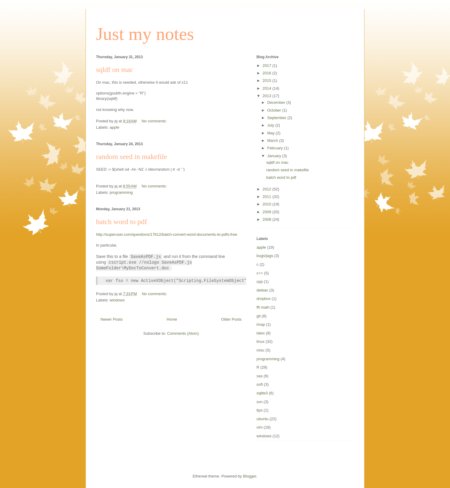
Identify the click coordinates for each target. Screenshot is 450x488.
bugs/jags (264, 255)
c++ (259, 273)
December (276, 102)
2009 (267, 212)
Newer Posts (111, 319)
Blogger (249, 476)
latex (260, 333)
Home (172, 319)
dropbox (263, 298)
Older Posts (231, 319)
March (273, 140)
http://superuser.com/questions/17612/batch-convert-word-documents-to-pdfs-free (166, 234)
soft (259, 384)
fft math (262, 307)
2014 (267, 88)
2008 (267, 219)
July (271, 125)
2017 (267, 65)
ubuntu (262, 419)
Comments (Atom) (183, 333)
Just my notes (145, 34)
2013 (267, 96)
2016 (267, 73)
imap (260, 324)
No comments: (155, 121)
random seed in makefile (131, 156)
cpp (259, 281)
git (258, 316)
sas (259, 376)
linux (260, 341)
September (277, 117)
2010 (267, 204)
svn (259, 402)
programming (121, 192)
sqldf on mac (114, 69)
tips (259, 410)
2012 (267, 189)
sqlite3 (262, 393)
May (271, 133)
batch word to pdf (121, 222)
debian (262, 290)
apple (114, 127)
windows (117, 300)
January (274, 156)
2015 (267, 80)
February (275, 148)
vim (259, 427)
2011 (267, 196)
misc (260, 350)
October (274, 110)
